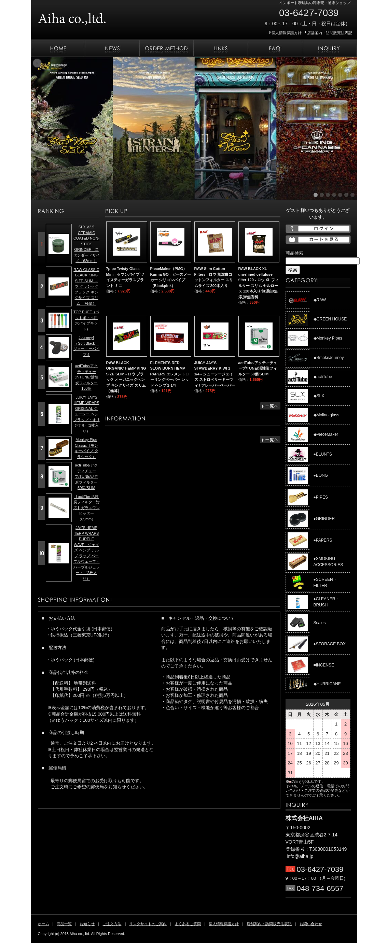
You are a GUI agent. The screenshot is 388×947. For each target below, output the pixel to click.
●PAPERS (323, 540)
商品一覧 (64, 924)
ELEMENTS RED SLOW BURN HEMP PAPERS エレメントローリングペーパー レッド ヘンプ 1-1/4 (169, 374)
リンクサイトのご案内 (220, 48)
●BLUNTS (323, 454)
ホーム (58, 48)
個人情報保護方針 (287, 33)
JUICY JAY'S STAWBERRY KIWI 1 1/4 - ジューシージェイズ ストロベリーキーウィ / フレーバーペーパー (214, 374)
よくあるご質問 (275, 48)
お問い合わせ (329, 48)
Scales (320, 622)
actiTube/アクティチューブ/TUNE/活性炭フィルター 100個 (86, 377)
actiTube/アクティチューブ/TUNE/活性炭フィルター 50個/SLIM (257, 368)
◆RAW (320, 300)
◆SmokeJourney (329, 357)
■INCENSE (324, 665)
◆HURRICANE (327, 683)
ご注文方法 (166, 48)
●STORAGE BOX (330, 644)
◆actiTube (323, 376)
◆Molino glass (327, 415)
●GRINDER (324, 518)
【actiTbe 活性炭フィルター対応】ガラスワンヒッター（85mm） (86, 507)
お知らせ (112, 48)
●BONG (321, 475)
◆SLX (319, 395)
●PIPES (321, 497)
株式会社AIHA (92, 16)
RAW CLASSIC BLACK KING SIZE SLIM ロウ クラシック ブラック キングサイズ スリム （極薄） (86, 286)
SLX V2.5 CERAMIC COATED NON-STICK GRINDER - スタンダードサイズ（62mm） (86, 244)
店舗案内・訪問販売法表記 (329, 33)
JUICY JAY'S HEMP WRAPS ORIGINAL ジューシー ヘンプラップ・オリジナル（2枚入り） (86, 414)
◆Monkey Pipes (328, 338)
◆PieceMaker (326, 434)
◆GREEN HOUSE (330, 319)
